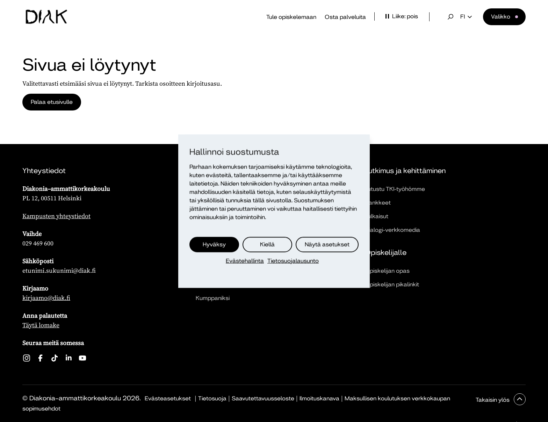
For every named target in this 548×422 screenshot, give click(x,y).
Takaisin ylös (493, 399)
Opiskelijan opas (387, 270)
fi (466, 17)
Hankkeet (378, 202)
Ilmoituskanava (319, 398)
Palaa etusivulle (52, 102)
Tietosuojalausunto (293, 260)
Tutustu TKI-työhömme (395, 189)
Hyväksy (214, 244)
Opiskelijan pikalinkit (392, 284)
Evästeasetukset (168, 398)
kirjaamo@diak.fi (46, 297)
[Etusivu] (46, 16)
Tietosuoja (212, 398)
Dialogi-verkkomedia (392, 230)
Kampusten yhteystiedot (56, 216)
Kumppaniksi (213, 298)
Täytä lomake (40, 325)
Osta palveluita (345, 17)
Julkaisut (376, 216)
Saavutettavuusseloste (263, 398)
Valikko (500, 16)
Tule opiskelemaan (291, 17)
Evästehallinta (245, 260)
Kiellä (267, 244)
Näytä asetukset (327, 244)
